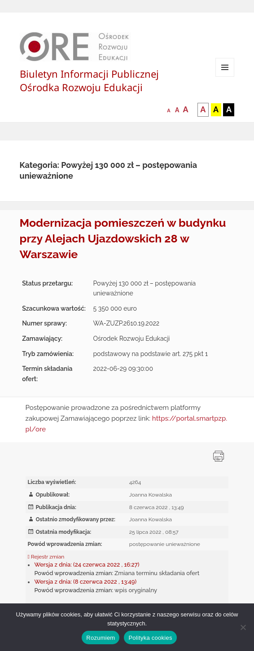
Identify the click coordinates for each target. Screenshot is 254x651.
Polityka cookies (150, 637)
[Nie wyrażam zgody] (242, 627)
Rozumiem (100, 637)
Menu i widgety (225, 76)
